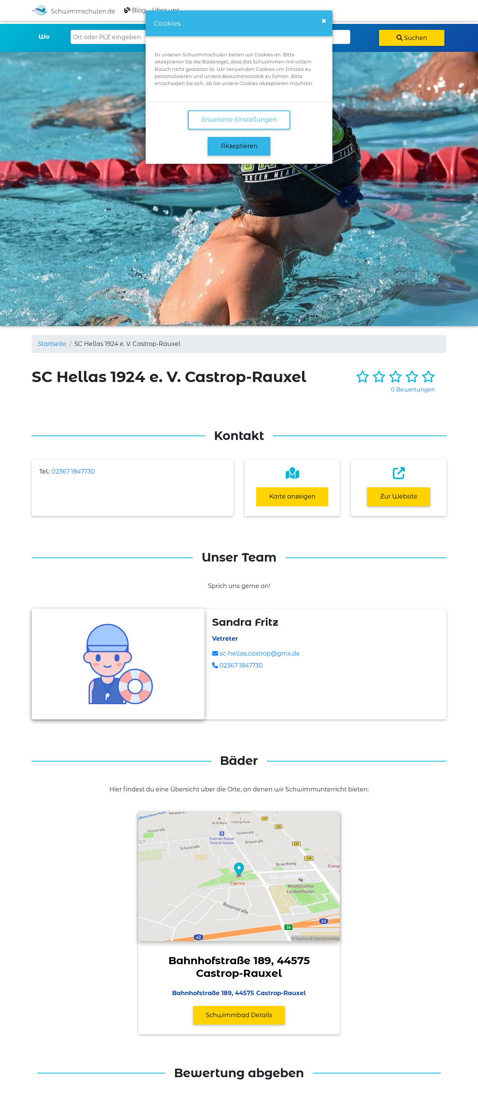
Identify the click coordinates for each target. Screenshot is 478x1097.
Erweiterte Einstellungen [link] (239, 119)
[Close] (323, 20)
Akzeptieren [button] (239, 146)
